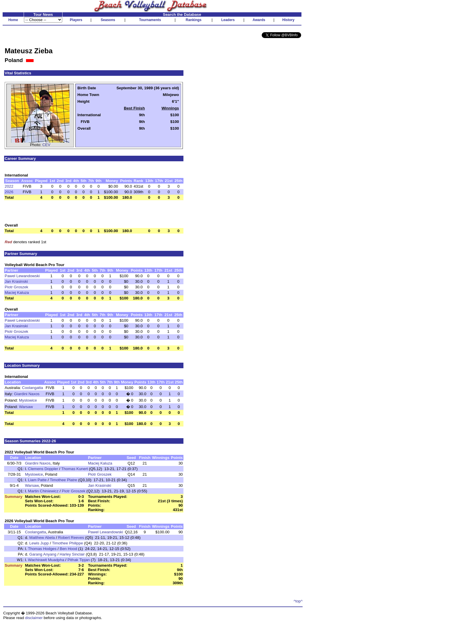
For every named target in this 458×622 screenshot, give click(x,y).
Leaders (228, 20)
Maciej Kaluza (17, 292)
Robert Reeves (71, 537)
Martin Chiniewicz (43, 491)
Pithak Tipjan (78, 560)
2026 (9, 192)
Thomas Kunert (74, 469)
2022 (9, 186)
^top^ (298, 601)
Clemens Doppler (43, 469)
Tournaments (150, 20)
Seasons (108, 20)
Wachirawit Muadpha (46, 560)
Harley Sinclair (72, 554)
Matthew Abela (42, 537)
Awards (259, 20)
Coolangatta (32, 387)
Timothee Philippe (67, 543)
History (288, 20)
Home (13, 20)
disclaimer (34, 618)
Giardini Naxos (26, 394)
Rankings (194, 20)
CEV (46, 145)
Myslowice (28, 400)
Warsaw (26, 407)
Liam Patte (37, 480)
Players (76, 20)
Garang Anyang (42, 554)
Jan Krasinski (16, 281)
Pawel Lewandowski (22, 276)
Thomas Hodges (42, 548)
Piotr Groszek (16, 287)
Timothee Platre (63, 480)
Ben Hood (68, 548)
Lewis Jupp (39, 543)
